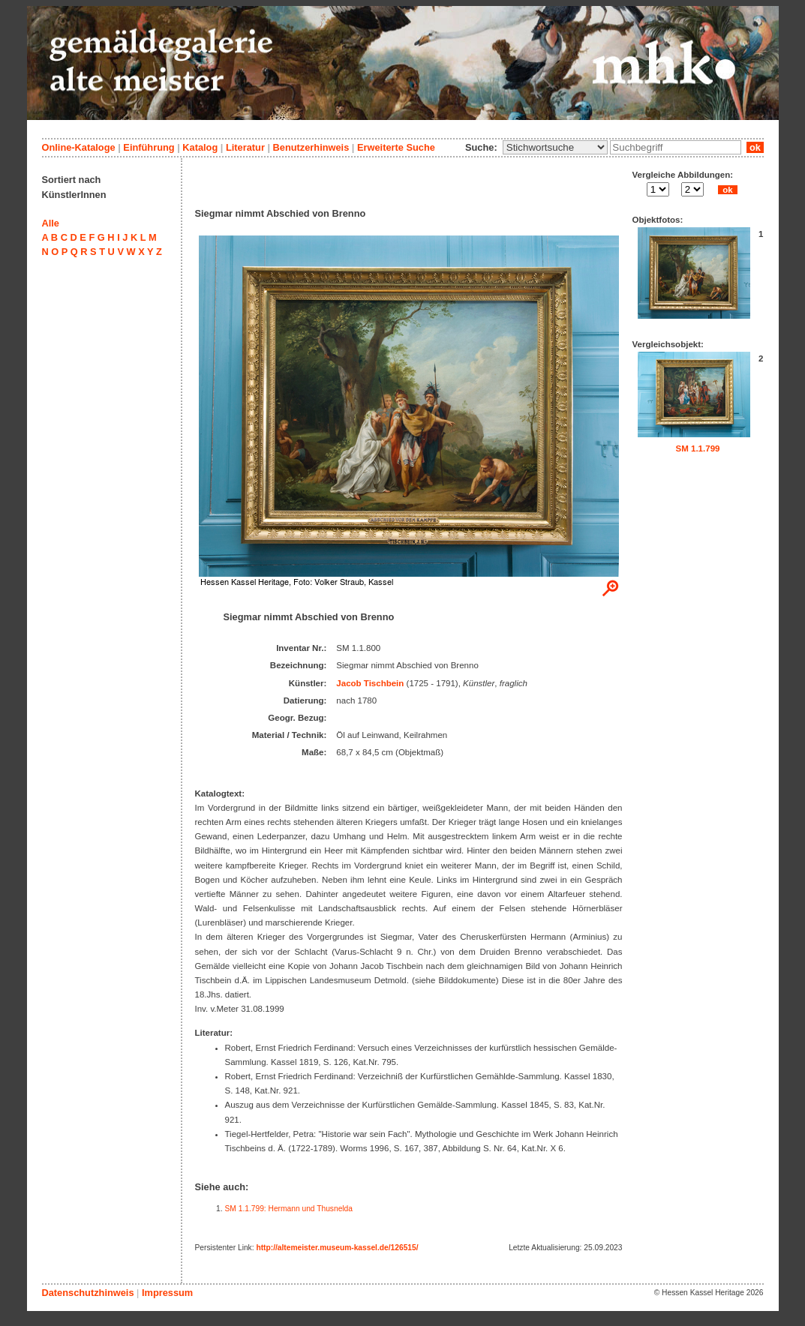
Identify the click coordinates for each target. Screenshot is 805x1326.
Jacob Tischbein (370, 683)
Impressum (167, 1292)
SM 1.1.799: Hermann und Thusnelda (289, 1208)
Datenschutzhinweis (88, 1292)
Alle (50, 223)
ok (754, 147)
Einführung (148, 147)
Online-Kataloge (79, 147)
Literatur (245, 147)
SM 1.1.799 (698, 448)
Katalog (200, 147)
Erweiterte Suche (396, 147)
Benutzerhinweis (311, 147)
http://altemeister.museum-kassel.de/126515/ (337, 1248)
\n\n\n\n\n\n (555, 147)
